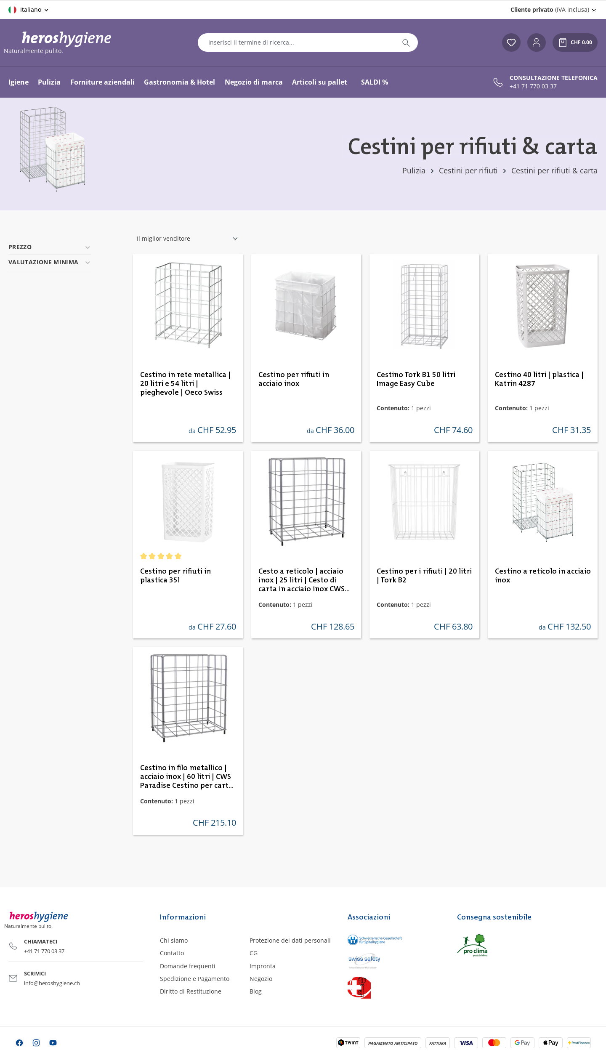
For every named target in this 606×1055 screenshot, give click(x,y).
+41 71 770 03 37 (533, 86)
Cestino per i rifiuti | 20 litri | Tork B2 (424, 576)
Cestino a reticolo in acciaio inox (543, 576)
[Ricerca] (406, 42)
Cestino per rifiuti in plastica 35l (175, 576)
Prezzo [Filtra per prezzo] (49, 247)
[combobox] (296, 42)
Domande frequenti (187, 966)
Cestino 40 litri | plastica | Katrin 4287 (539, 379)
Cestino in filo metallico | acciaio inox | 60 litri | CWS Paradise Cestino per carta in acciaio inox (186, 777)
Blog (256, 991)
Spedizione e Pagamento (194, 979)
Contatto (172, 953)
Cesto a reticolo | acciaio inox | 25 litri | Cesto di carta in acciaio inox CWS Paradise (301, 581)
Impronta (263, 966)
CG (254, 953)
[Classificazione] (187, 238)
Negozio (261, 979)
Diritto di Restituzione (190, 991)
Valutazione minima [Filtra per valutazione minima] (49, 262)
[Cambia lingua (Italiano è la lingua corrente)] (29, 10)
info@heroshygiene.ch (52, 983)
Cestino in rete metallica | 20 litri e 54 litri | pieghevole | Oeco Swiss (185, 383)
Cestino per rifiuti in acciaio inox (293, 379)
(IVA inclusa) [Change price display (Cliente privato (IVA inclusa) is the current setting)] (549, 9)
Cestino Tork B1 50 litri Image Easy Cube (416, 379)
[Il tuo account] (536, 42)
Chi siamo (174, 940)
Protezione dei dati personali (290, 940)
